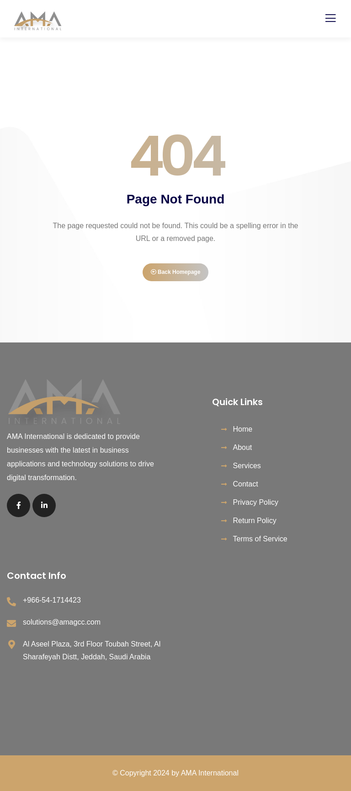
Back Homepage (176, 272)
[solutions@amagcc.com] (11, 623)
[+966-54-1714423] (11, 601)
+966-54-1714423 (52, 600)
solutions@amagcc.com (62, 622)
